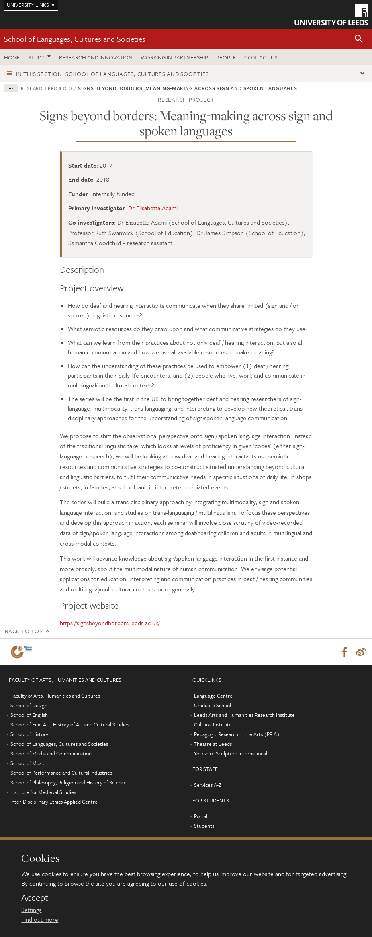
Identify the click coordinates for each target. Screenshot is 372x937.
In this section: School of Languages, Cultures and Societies (112, 74)
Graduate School (212, 705)
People (226, 57)
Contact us (260, 57)
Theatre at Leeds (213, 744)
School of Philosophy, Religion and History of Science (68, 782)
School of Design (28, 705)
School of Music (27, 763)
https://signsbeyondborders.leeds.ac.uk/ (109, 622)
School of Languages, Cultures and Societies (74, 38)
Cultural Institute (213, 724)
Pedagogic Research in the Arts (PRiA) (237, 734)
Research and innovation (96, 57)
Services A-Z (207, 785)
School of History (29, 734)
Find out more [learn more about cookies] (39, 919)
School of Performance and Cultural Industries (61, 773)
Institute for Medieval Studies (43, 792)
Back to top (24, 631)
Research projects (46, 88)
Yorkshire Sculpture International (230, 753)
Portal (200, 816)
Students (204, 826)
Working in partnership (174, 57)
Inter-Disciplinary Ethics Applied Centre (54, 802)
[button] (359, 39)
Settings (31, 909)
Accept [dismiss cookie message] (34, 897)
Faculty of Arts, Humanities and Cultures (55, 695)
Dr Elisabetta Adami (153, 207)
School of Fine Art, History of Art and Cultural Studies (69, 724)
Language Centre (213, 695)
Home (12, 57)
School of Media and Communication (51, 753)
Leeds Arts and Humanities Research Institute (244, 715)
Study (36, 57)
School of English (29, 715)
